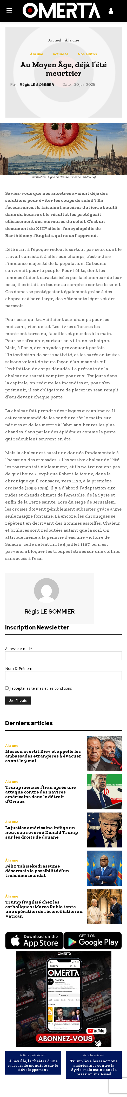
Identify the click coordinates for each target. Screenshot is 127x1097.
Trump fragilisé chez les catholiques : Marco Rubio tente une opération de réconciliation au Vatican (44, 909)
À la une (72, 40)
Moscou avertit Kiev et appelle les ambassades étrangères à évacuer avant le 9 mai (43, 755)
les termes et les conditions (48, 688)
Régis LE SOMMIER (37, 84)
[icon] (110, 12)
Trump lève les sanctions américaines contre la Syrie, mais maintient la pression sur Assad (93, 1067)
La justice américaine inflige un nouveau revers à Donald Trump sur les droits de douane (41, 832)
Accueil (54, 40)
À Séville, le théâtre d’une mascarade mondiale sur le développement (33, 1065)
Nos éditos (87, 54)
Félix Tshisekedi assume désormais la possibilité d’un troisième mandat (37, 870)
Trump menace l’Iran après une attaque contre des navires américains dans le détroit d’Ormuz (40, 794)
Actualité (60, 54)
